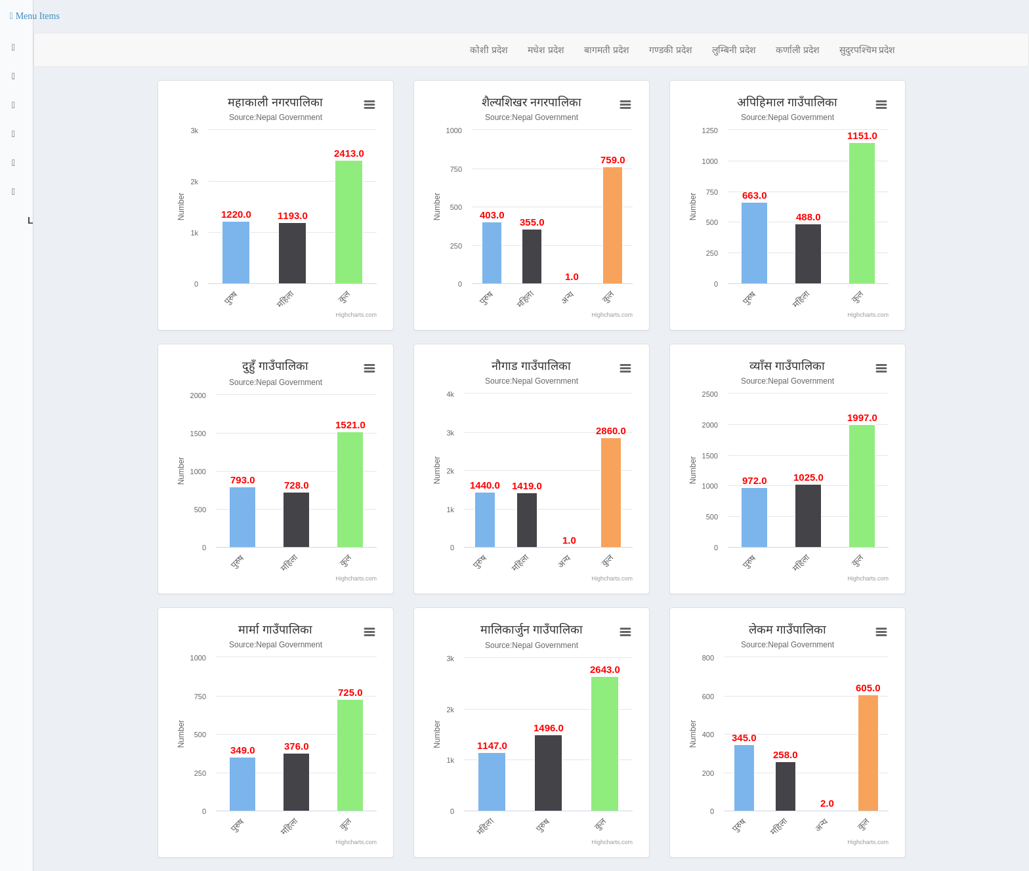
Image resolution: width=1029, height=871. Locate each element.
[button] (35, 16)
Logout (29, 220)
